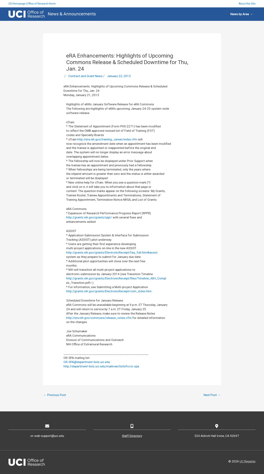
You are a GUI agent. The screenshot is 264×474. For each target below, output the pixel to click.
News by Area (239, 14)
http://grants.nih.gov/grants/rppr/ (89, 217)
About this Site (247, 3)
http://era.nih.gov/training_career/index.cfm (107, 139)
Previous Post (54, 395)
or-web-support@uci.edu (47, 436)
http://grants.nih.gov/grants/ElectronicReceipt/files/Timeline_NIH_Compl (116, 278)
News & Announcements (72, 13)
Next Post (212, 395)
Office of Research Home (41, 3)
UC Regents (248, 461)
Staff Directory (132, 436)
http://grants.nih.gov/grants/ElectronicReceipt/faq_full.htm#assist (111, 252)
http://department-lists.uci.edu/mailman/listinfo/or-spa (101, 366)
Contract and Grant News (85, 76)
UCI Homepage (16, 3)
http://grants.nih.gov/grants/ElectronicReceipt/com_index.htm (109, 291)
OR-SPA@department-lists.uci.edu (86, 362)
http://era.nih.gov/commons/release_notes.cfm (99, 318)
